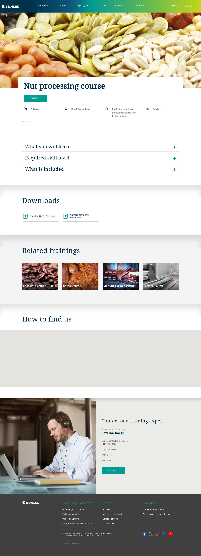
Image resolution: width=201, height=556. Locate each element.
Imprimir (117, 533)
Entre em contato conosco (154, 509)
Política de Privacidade (71, 533)
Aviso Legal (105, 533)
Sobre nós (107, 509)
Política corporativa (71, 514)
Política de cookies (90, 533)
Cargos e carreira (110, 518)
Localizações (108, 523)
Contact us (35, 98)
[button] (100, 355)
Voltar (26, 121)
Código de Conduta (70, 518)
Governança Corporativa (73, 509)
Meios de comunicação (113, 514)
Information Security (95, 535)
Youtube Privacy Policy (74, 535)
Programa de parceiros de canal (157, 514)
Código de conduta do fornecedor (77, 523)
